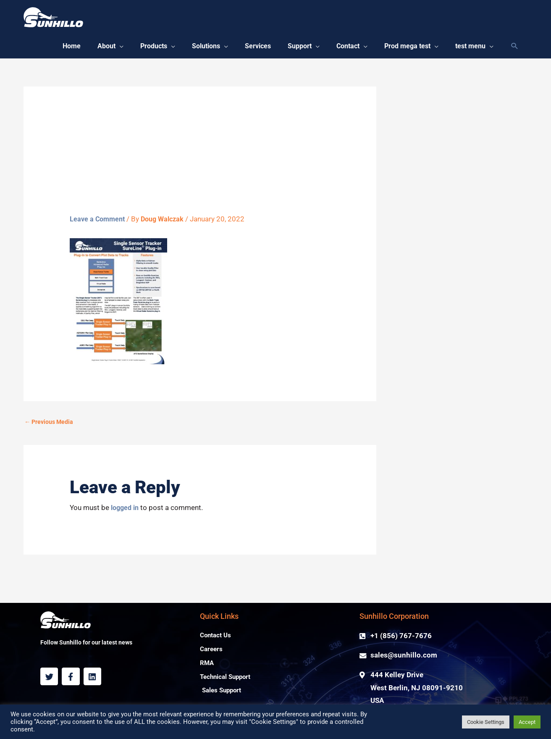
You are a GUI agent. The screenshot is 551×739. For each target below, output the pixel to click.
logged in (126, 512)
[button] (91, 48)
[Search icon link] (514, 48)
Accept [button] (527, 722)
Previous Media (50, 426)
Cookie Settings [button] (485, 722)
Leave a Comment (99, 223)
